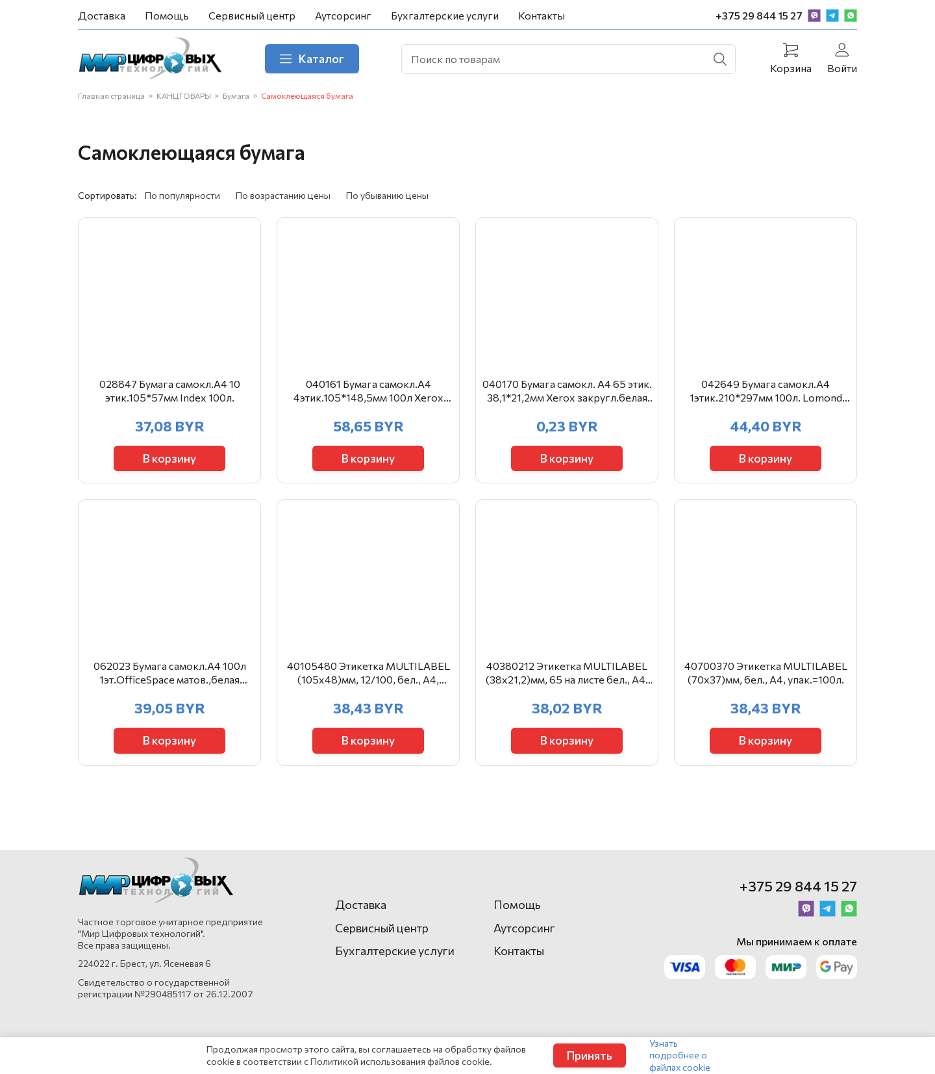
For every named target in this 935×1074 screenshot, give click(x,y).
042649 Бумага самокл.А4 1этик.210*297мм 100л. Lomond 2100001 (766, 410)
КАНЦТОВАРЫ (183, 99)
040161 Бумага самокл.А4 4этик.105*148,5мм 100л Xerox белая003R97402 (368, 410)
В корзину (169, 475)
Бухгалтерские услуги (445, 15)
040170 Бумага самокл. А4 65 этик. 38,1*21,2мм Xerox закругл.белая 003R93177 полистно (567, 410)
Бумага (236, 99)
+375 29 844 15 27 (759, 15)
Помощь (167, 15)
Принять (590, 1055)
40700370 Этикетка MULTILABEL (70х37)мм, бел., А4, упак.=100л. (765, 705)
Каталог (324, 60)
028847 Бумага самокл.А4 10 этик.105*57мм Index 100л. (169, 409)
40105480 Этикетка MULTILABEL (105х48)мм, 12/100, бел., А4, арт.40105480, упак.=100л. (368, 705)
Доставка (101, 15)
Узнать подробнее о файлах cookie (679, 1055)
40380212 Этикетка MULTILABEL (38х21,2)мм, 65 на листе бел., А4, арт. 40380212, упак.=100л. (567, 705)
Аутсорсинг (343, 15)
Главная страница (111, 99)
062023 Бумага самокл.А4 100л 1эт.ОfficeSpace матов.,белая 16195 (170, 705)
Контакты (541, 15)
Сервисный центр (251, 15)
